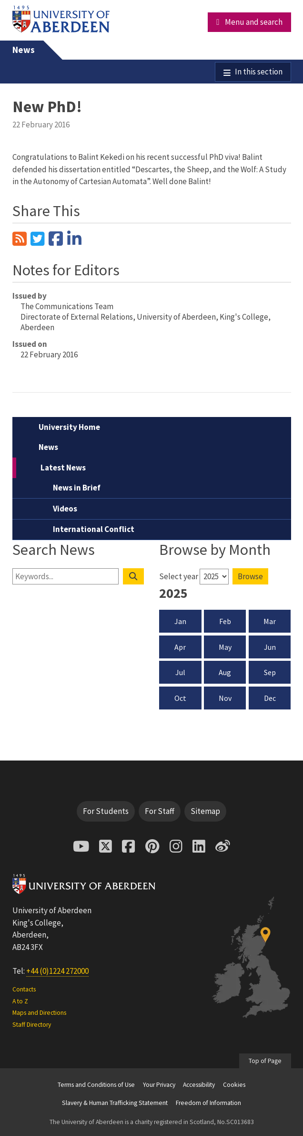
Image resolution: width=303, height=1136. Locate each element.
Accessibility (199, 1085)
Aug (225, 672)
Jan (180, 621)
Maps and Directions (39, 1013)
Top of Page (265, 1061)
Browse (250, 576)
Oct (180, 698)
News (23, 49)
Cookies (234, 1085)
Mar (269, 621)
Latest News (63, 467)
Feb (225, 621)
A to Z (20, 1001)
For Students (106, 811)
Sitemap (205, 811)
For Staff (159, 811)
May (225, 647)
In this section (259, 71)
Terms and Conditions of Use (96, 1085)
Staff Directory (31, 1025)
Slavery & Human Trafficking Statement (115, 1103)
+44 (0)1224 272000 (57, 971)
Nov (225, 698)
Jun (270, 647)
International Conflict (93, 529)
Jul (180, 672)
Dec (270, 698)
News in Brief (77, 487)
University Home (69, 427)
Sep (270, 672)
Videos (65, 508)
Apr (180, 647)
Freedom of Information (208, 1103)
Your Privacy (159, 1085)
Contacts (24, 989)
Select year (178, 576)
